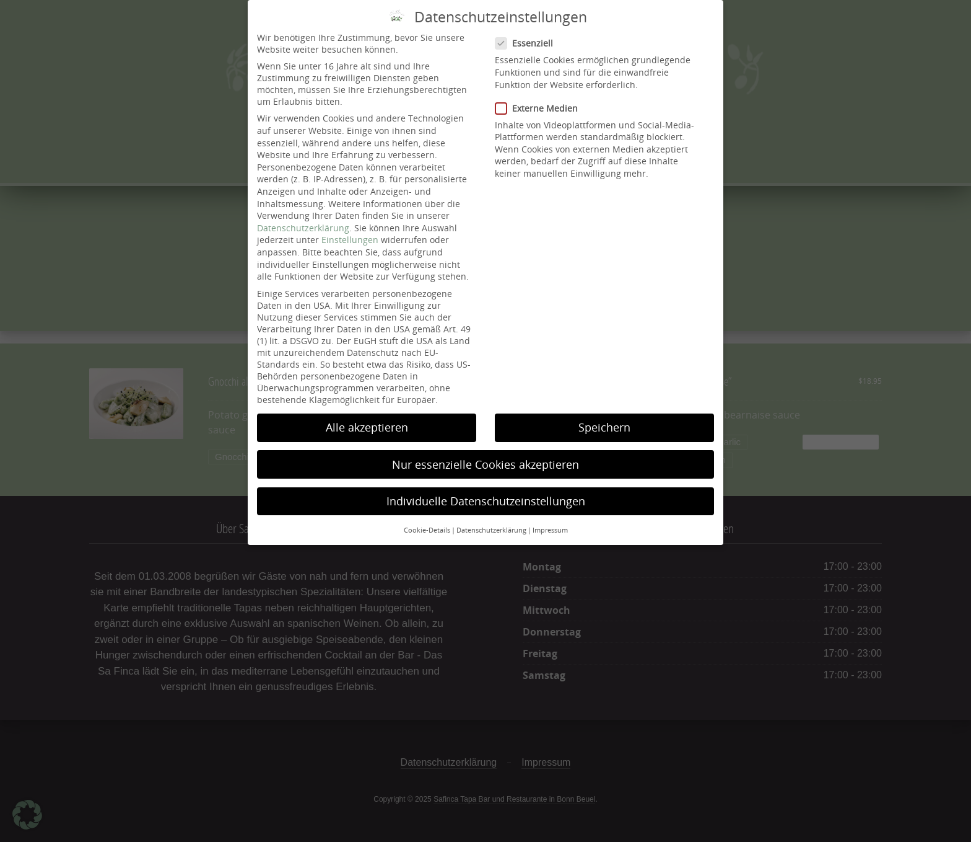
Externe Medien (540, 97)
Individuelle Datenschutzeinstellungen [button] (485, 489)
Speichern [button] (604, 416)
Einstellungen (349, 229)
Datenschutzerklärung (303, 217)
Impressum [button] (550, 519)
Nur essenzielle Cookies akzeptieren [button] (485, 453)
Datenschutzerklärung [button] (491, 519)
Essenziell (527, 32)
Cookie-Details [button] (427, 519)
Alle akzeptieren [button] (367, 416)
